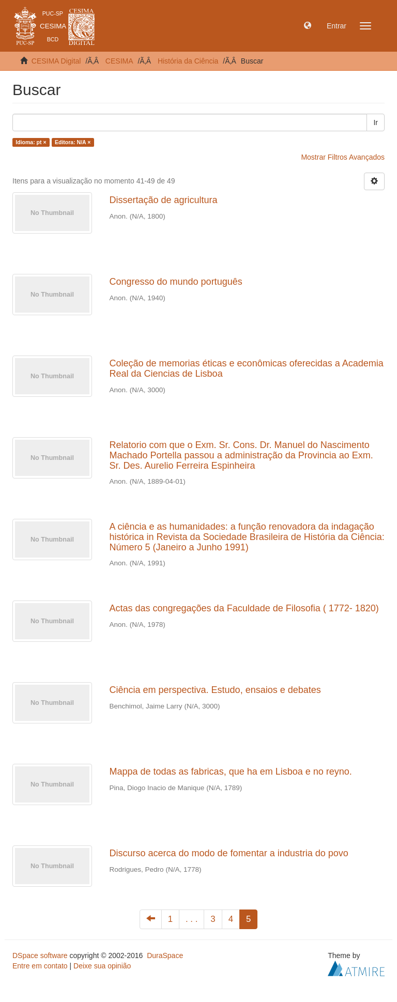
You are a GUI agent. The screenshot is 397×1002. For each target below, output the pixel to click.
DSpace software (40, 955)
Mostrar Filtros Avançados (343, 157)
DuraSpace (165, 955)
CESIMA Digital (56, 61)
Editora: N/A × (72, 142)
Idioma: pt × (31, 142)
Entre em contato (40, 966)
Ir (375, 122)
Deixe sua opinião (102, 966)
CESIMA (119, 61)
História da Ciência (188, 61)
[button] (307, 26)
